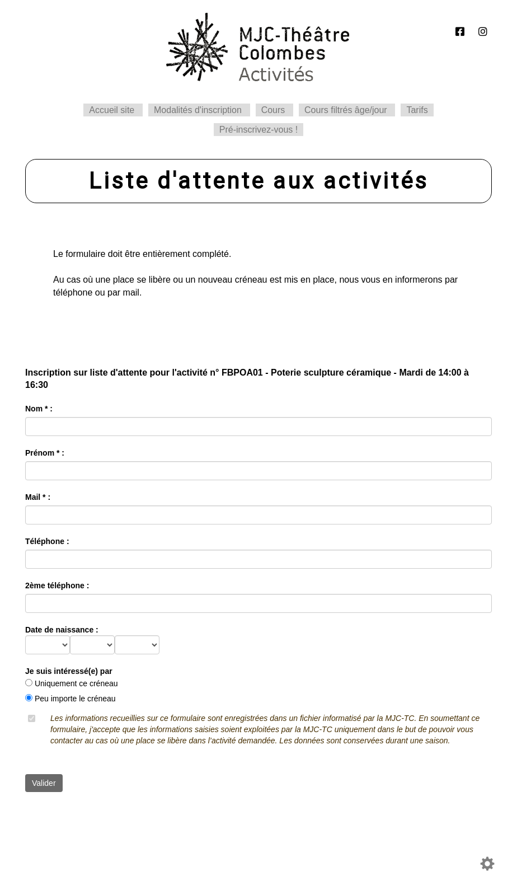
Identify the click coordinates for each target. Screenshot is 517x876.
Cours (273, 110)
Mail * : (37, 497)
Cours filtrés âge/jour (345, 110)
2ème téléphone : (57, 585)
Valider (44, 783)
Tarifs (416, 110)
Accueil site (111, 110)
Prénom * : (44, 452)
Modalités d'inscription (198, 110)
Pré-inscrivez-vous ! (258, 129)
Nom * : (39, 408)
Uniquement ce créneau (76, 683)
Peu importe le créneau (75, 698)
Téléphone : (47, 541)
